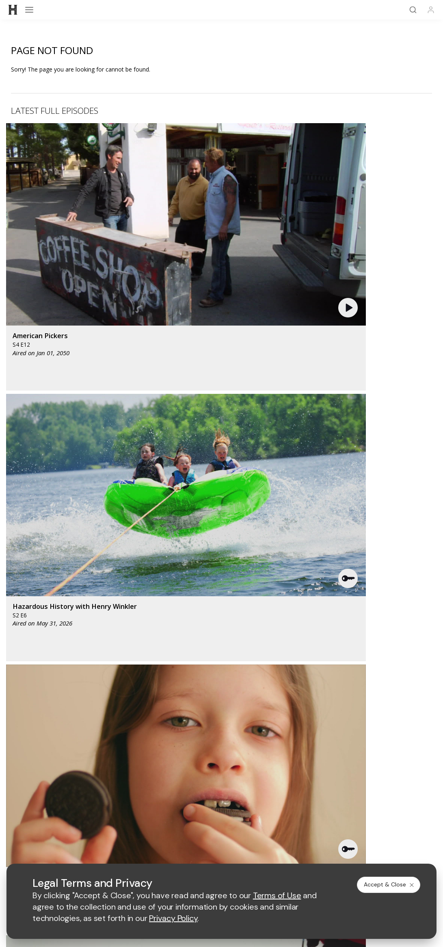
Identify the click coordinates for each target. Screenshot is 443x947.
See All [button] (413, 426)
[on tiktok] (274, 733)
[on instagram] (248, 733)
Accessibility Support (79, 774)
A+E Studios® (364, 761)
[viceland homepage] (315, 548)
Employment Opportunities (363, 774)
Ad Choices (309, 820)
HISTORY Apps (364, 667)
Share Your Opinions (221, 688)
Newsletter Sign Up (79, 688)
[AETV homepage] (122, 548)
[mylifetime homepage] (175, 548)
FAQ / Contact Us (364, 688)
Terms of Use (130, 820)
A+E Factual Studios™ (221, 761)
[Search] (413, 10)
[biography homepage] (179, 572)
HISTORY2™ (79, 678)
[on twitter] (196, 733)
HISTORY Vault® (221, 667)
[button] (130, 181)
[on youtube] (222, 733)
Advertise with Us (79, 761)
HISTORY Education (79, 667)
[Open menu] (29, 10)
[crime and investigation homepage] (253, 572)
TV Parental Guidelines (221, 774)
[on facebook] (170, 733)
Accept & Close (389, 884)
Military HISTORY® (363, 678)
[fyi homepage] (269, 548)
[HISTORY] (13, 10)
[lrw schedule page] (296, 572)
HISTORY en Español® (221, 678)
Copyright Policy (221, 820)
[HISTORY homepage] (221, 638)
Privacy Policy (173, 820)
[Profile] (431, 10)
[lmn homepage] (228, 548)
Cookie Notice (268, 820)
